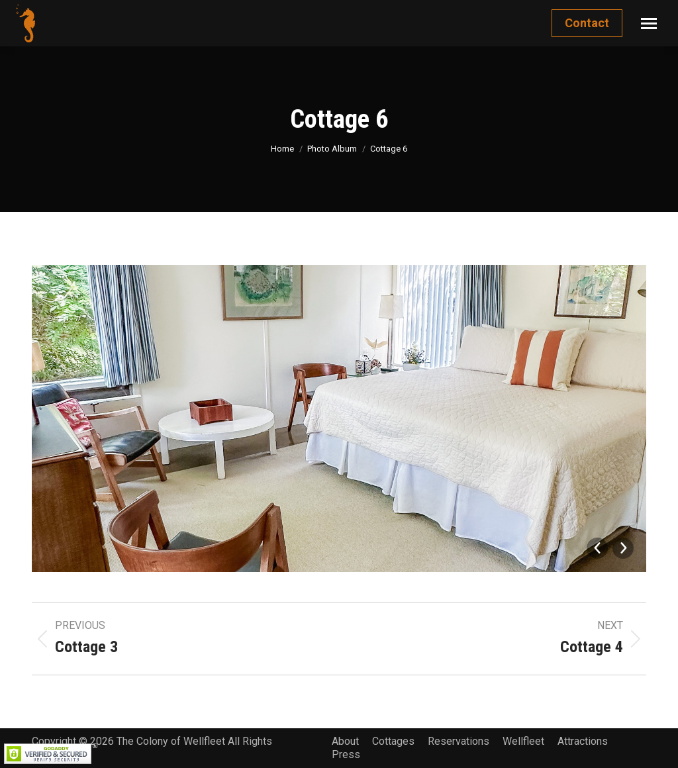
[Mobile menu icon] (649, 23)
